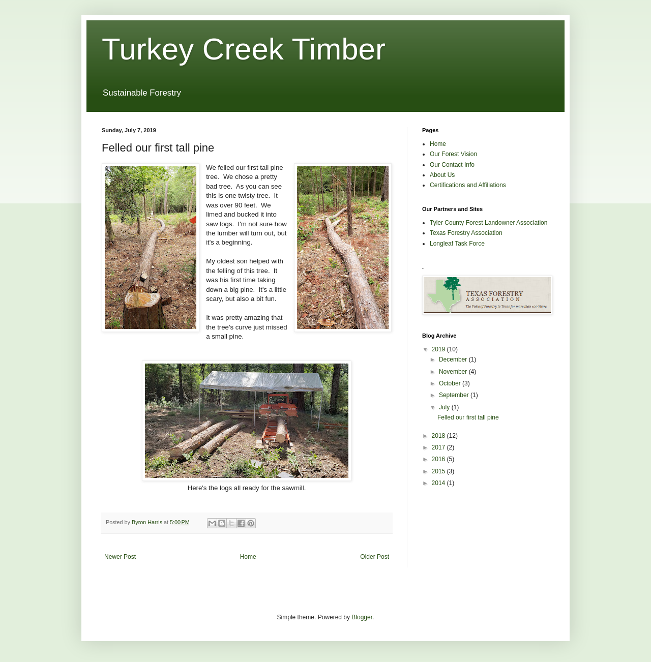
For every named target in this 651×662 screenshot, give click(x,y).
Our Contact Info (452, 164)
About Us (442, 174)
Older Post (374, 556)
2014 (439, 483)
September (454, 395)
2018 (439, 435)
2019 (439, 349)
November (454, 371)
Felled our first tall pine (468, 417)
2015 (439, 471)
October (450, 383)
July (445, 407)
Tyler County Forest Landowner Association (488, 222)
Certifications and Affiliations (468, 185)
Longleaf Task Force (457, 243)
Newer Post (120, 556)
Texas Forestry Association (466, 232)
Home (248, 556)
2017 (439, 447)
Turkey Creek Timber (244, 49)
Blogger (361, 617)
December (454, 359)
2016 (439, 459)
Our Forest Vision (453, 154)
